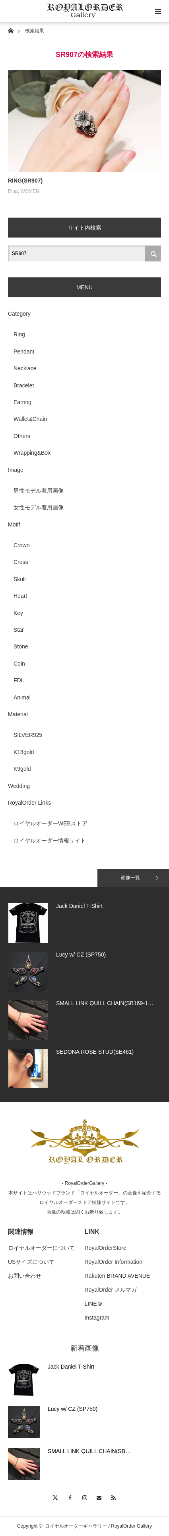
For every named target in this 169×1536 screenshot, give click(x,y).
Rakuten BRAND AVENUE (117, 1276)
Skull (19, 579)
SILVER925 (28, 735)
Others (22, 436)
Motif (14, 524)
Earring (22, 402)
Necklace (25, 368)
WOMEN (29, 191)
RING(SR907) (25, 180)
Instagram (97, 1317)
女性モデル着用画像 (39, 507)
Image (15, 470)
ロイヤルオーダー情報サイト (50, 840)
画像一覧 (130, 877)
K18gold (24, 752)
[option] (84, 923)
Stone (21, 646)
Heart (20, 596)
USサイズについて (31, 1262)
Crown (21, 545)
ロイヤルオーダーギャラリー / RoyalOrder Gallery (98, 1526)
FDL (19, 680)
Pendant (24, 351)
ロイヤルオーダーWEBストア (50, 823)
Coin (19, 663)
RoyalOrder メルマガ (111, 1290)
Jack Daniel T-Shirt (71, 1366)
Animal (22, 697)
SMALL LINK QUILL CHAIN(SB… (89, 1451)
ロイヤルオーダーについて (41, 1248)
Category (19, 313)
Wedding (19, 786)
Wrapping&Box (32, 453)
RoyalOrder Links (29, 802)
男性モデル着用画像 (39, 490)
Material (18, 714)
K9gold (22, 769)
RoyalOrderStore (105, 1248)
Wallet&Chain (30, 419)
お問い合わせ (24, 1276)
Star (19, 630)
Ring (13, 191)
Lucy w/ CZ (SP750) (72, 1409)
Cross (21, 562)
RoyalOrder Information (114, 1262)
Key (18, 613)
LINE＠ (94, 1303)
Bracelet (24, 385)
